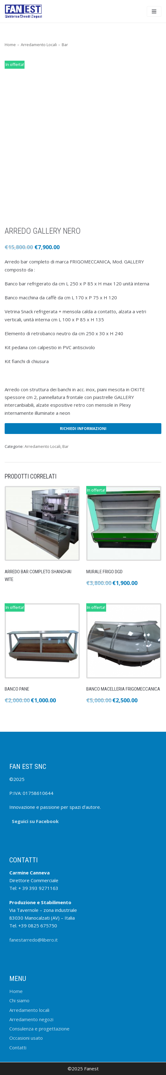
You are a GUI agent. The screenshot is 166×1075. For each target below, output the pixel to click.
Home (10, 44)
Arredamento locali (29, 1010)
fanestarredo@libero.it (33, 940)
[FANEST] (23, 11)
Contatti (17, 1047)
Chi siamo (19, 1000)
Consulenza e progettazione (39, 1028)
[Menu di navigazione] (154, 11)
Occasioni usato (26, 1038)
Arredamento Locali (39, 44)
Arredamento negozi (31, 1019)
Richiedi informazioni (83, 428)
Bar (65, 44)
